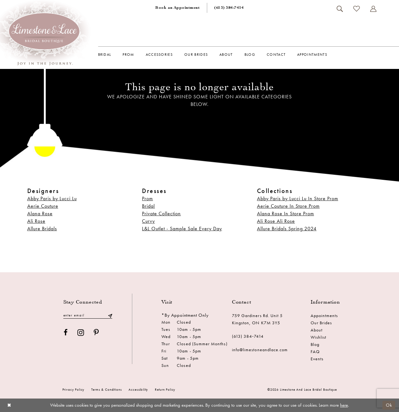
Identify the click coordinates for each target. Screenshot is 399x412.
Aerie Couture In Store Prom (288, 206)
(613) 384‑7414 (248, 336)
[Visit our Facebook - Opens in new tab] (65, 332)
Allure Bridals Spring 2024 (287, 228)
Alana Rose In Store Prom (285, 213)
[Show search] (340, 9)
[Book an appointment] (177, 7)
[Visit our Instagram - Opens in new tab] (81, 332)
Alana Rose (40, 213)
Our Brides (321, 323)
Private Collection (161, 213)
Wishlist (318, 337)
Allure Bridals (42, 228)
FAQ (315, 351)
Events (317, 359)
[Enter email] (87, 315)
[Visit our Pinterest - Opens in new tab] (96, 332)
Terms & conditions (106, 389)
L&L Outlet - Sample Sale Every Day (182, 228)
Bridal (148, 206)
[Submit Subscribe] (110, 315)
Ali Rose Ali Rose (276, 221)
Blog (315, 344)
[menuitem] (177, 7)
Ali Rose (36, 221)
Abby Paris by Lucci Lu (52, 198)
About (317, 330)
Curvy (148, 221)
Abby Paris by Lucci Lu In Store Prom (297, 198)
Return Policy (165, 389)
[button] (373, 9)
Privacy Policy (73, 389)
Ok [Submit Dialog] (389, 405)
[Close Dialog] (9, 405)
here (344, 405)
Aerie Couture (42, 206)
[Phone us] (229, 7)
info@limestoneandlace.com (260, 349)
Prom (147, 198)
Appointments (324, 315)
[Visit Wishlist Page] (356, 8)
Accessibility (138, 389)
